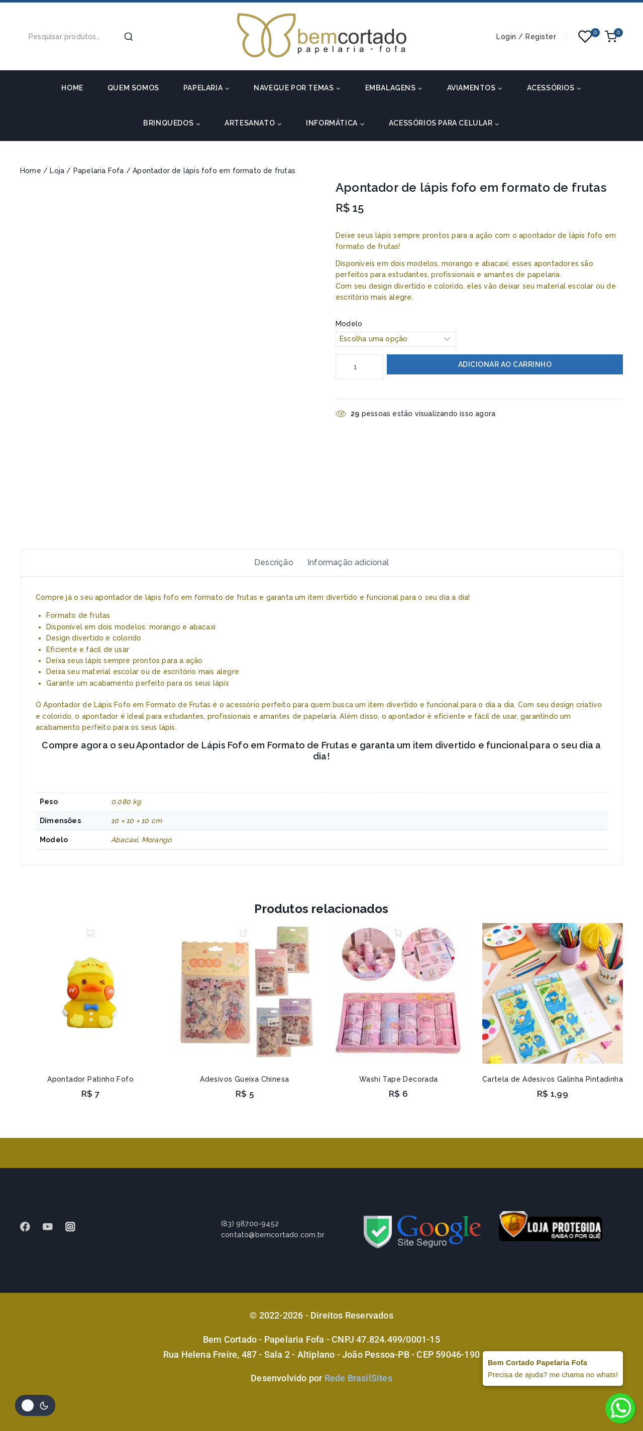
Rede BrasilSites (358, 1378)
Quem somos (133, 88)
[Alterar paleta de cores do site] (35, 1405)
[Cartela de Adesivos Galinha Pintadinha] (552, 999)
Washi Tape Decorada (398, 1085)
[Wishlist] (586, 36)
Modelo (349, 324)
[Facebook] (30, 1227)
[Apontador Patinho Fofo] (90, 999)
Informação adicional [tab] (349, 565)
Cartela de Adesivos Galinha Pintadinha (552, 1085)
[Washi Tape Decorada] (398, 999)
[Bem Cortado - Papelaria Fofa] (321, 36)
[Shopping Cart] (614, 37)
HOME (72, 88)
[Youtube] (52, 1227)
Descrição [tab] (270, 565)
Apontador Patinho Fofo (90, 1085)
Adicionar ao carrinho (505, 365)
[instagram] (75, 1227)
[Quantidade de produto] (359, 366)
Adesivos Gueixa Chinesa (244, 1085)
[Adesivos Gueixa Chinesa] (244, 999)
